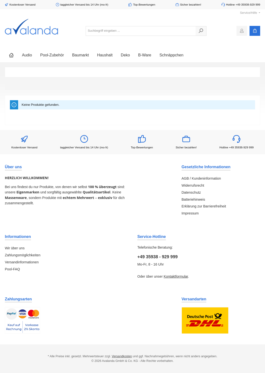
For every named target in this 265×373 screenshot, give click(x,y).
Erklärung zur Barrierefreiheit (204, 206)
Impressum (190, 213)
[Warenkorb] (255, 31)
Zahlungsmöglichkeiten (22, 255)
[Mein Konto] (241, 31)
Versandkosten (122, 356)
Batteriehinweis (193, 199)
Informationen (18, 236)
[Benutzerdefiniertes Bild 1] (22, 320)
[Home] (11, 55)
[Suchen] (201, 31)
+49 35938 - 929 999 (157, 256)
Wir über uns (15, 248)
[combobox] (141, 31)
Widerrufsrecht (193, 185)
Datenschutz (191, 192)
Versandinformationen (22, 262)
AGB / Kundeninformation (201, 178)
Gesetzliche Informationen (206, 167)
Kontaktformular (176, 276)
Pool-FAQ (12, 269)
